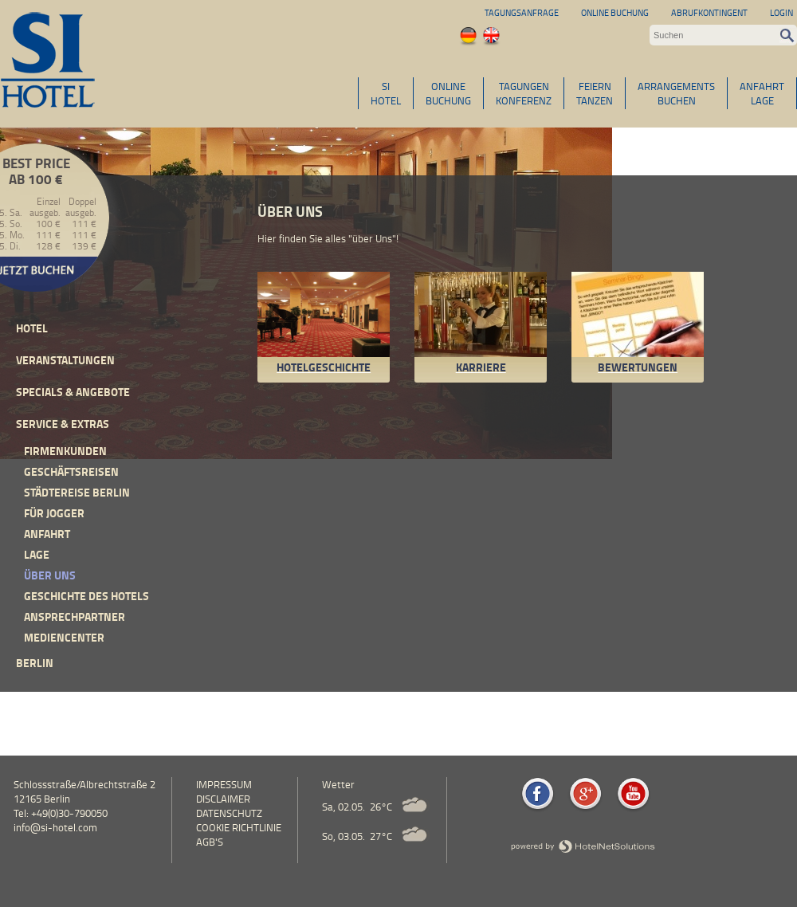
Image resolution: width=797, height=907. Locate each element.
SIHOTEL (386, 93)
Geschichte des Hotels (86, 595)
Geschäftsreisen (71, 471)
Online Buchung (615, 12)
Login (781, 12)
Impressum (224, 784)
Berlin (34, 662)
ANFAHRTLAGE (762, 93)
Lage (36, 554)
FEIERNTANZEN (594, 93)
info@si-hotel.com (55, 827)
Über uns (50, 575)
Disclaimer (223, 798)
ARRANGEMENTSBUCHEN (676, 93)
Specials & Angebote (73, 391)
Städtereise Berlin (77, 492)
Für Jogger (54, 513)
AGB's (209, 841)
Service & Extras (62, 423)
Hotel (32, 328)
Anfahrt (47, 533)
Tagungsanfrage (522, 12)
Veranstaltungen (65, 359)
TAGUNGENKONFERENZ (524, 93)
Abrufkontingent (709, 12)
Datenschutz (229, 813)
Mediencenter (64, 637)
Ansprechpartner (74, 616)
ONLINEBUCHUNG (448, 93)
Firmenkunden (65, 450)
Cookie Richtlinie (238, 827)
